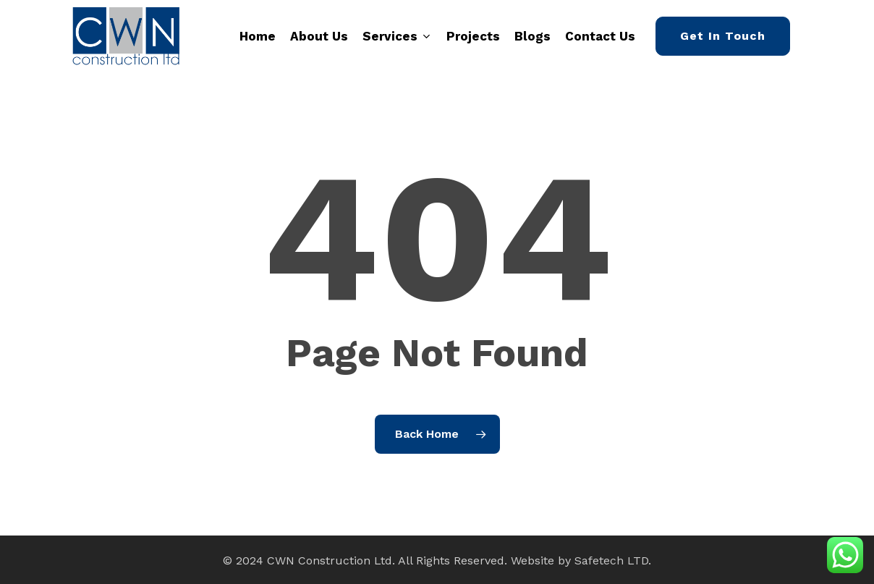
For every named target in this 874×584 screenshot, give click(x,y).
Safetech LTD (611, 560)
